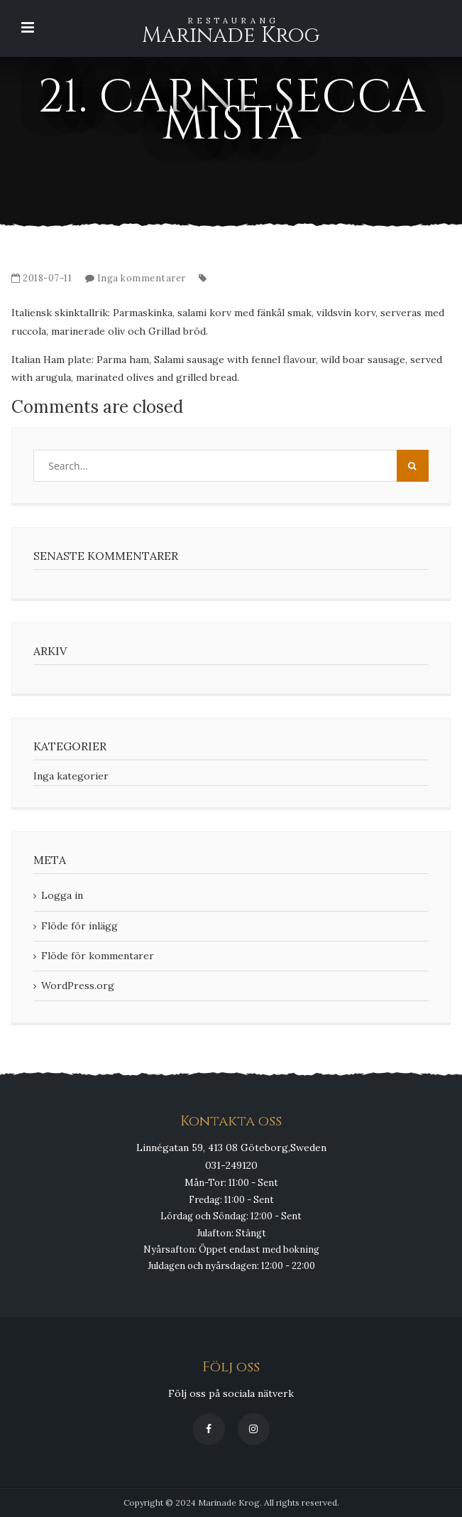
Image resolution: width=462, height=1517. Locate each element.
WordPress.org (77, 985)
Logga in (62, 895)
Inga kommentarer (141, 278)
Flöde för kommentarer (97, 955)
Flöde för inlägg (79, 925)
